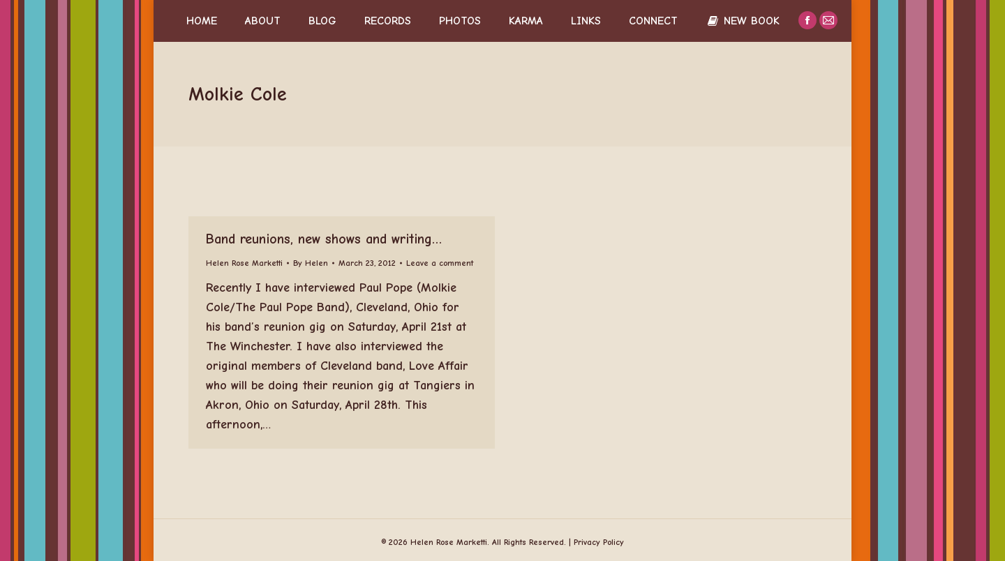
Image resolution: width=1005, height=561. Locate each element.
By (310, 263)
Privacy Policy (599, 542)
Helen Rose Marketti (244, 263)
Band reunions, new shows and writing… (324, 239)
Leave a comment (439, 263)
